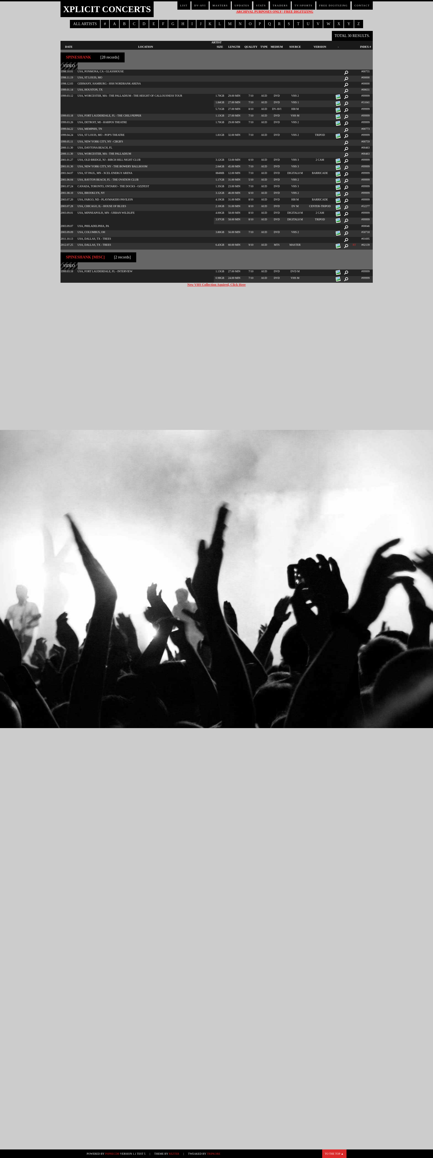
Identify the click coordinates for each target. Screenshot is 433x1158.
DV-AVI (200, 5)
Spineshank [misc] (85, 257)
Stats (261, 5)
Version (320, 46)
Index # (365, 46)
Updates (242, 5)
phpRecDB (112, 1153)
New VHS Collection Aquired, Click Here (216, 285)
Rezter (174, 1153)
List (184, 5)
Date (68, 46)
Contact (362, 5)
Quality (251, 46)
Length (234, 46)
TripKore (213, 1153)
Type (264, 46)
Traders (280, 5)
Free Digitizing (333, 5)
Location (145, 46)
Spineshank (78, 57)
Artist (216, 42)
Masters (220, 5)
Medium (277, 46)
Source (295, 46)
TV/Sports (304, 5)
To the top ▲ (334, 1153)
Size (220, 46)
